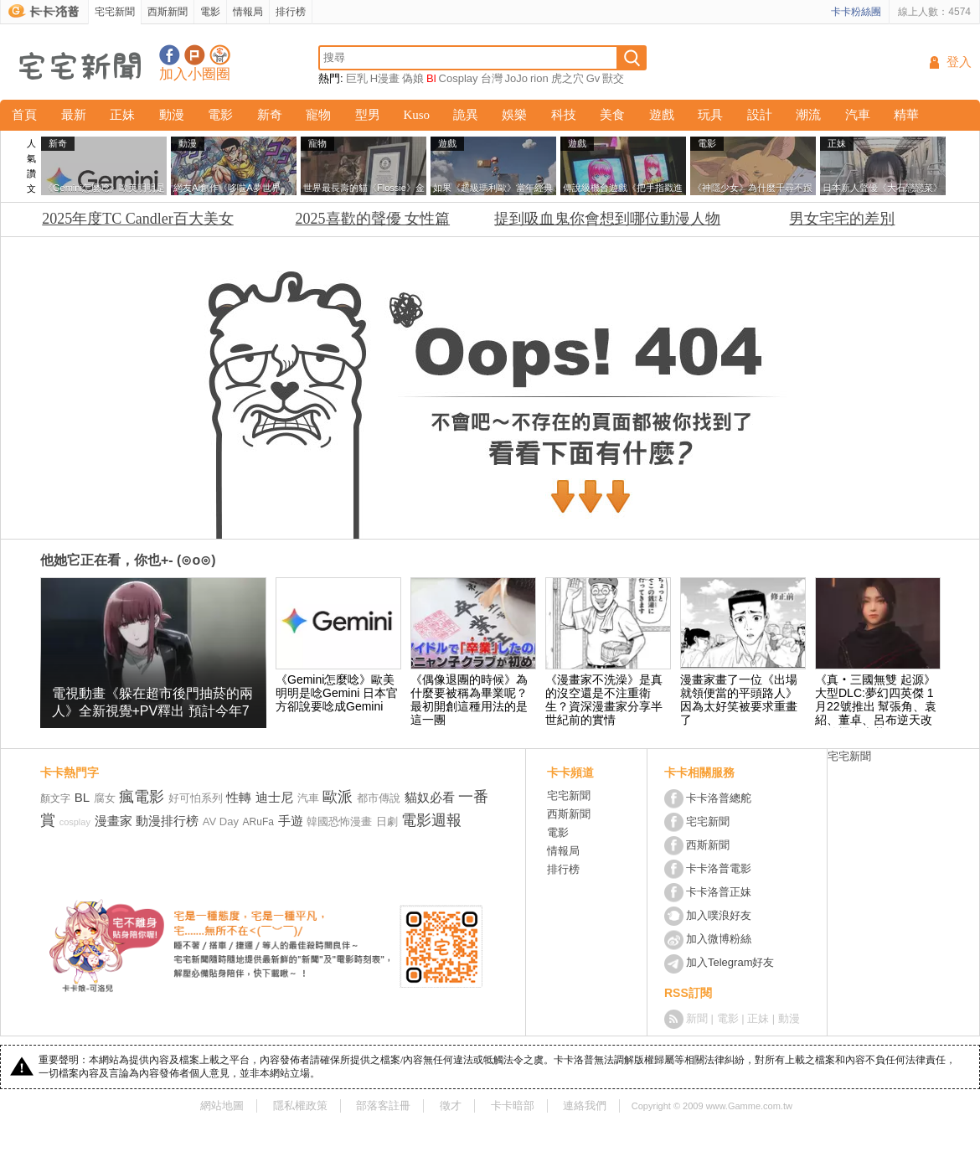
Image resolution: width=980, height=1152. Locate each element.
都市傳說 (378, 798)
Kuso (416, 114)
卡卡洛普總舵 (718, 798)
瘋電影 (141, 796)
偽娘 (413, 78)
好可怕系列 (195, 798)
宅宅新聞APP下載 (219, 54)
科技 (563, 114)
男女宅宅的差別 (842, 218)
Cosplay (458, 78)
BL (82, 797)
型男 (367, 114)
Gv (593, 78)
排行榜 (291, 12)
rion (539, 78)
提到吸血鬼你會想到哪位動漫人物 (607, 218)
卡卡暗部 (512, 1105)
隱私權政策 (300, 1105)
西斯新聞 (167, 12)
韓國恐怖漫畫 (339, 821)
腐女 (105, 798)
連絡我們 (584, 1105)
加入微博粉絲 (718, 938)
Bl (431, 78)
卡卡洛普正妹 (718, 892)
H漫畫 (385, 78)
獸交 (613, 78)
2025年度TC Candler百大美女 (137, 218)
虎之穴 (567, 78)
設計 (759, 114)
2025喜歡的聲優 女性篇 (373, 218)
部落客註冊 (383, 1105)
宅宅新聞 (115, 12)
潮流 (808, 114)
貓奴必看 (430, 797)
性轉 (238, 797)
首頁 (24, 114)
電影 (210, 12)
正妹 (122, 114)
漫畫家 (113, 821)
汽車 (857, 114)
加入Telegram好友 (730, 962)
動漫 (171, 114)
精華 (906, 114)
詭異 (465, 114)
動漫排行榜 (167, 821)
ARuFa (258, 822)
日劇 (387, 821)
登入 (959, 62)
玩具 (710, 114)
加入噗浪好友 (194, 54)
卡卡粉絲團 (856, 12)
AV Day (221, 821)
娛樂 (514, 114)
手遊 (290, 821)
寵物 (318, 114)
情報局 (248, 12)
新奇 (269, 114)
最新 (73, 114)
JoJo (516, 78)
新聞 (697, 1018)
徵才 (451, 1105)
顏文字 (55, 798)
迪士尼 (274, 797)
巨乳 (357, 78)
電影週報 (431, 820)
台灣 (492, 78)
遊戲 (661, 114)
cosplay (74, 822)
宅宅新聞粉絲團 (169, 54)
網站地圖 (222, 1105)
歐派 (337, 796)
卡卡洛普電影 (718, 868)
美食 (612, 114)
